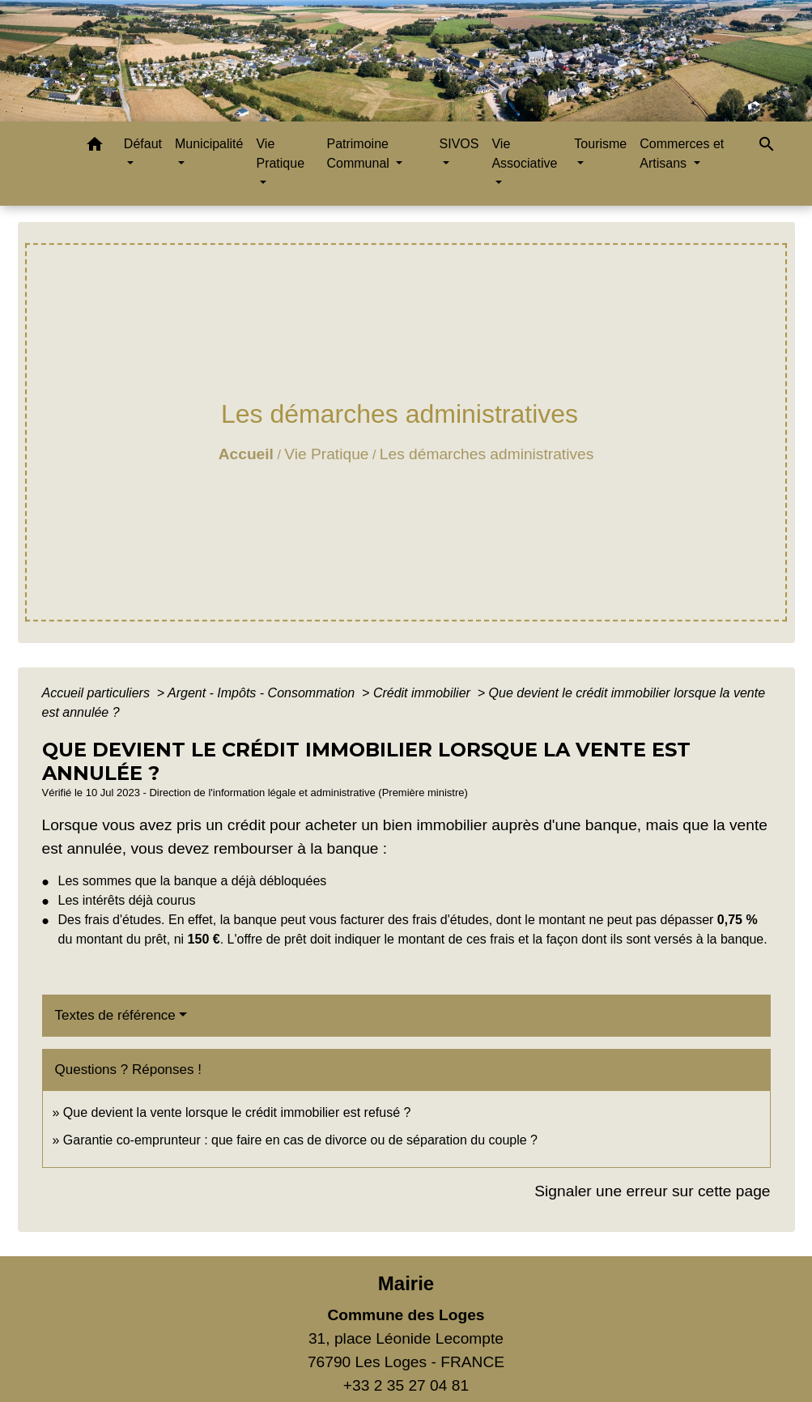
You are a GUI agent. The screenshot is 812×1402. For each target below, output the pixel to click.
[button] (94, 147)
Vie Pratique (326, 453)
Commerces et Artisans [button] (682, 153)
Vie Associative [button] (524, 153)
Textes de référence (115, 1015)
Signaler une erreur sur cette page (652, 1191)
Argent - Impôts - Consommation (263, 693)
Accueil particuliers (98, 693)
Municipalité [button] (209, 144)
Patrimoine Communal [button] (359, 153)
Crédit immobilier (423, 693)
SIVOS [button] (459, 144)
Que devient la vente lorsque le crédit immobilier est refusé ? (237, 1112)
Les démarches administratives (486, 453)
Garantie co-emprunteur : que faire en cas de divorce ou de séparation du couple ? (300, 1140)
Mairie (406, 1283)
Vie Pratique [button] (280, 153)
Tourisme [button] (600, 144)
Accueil (246, 453)
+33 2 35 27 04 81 (406, 1385)
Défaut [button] (143, 144)
